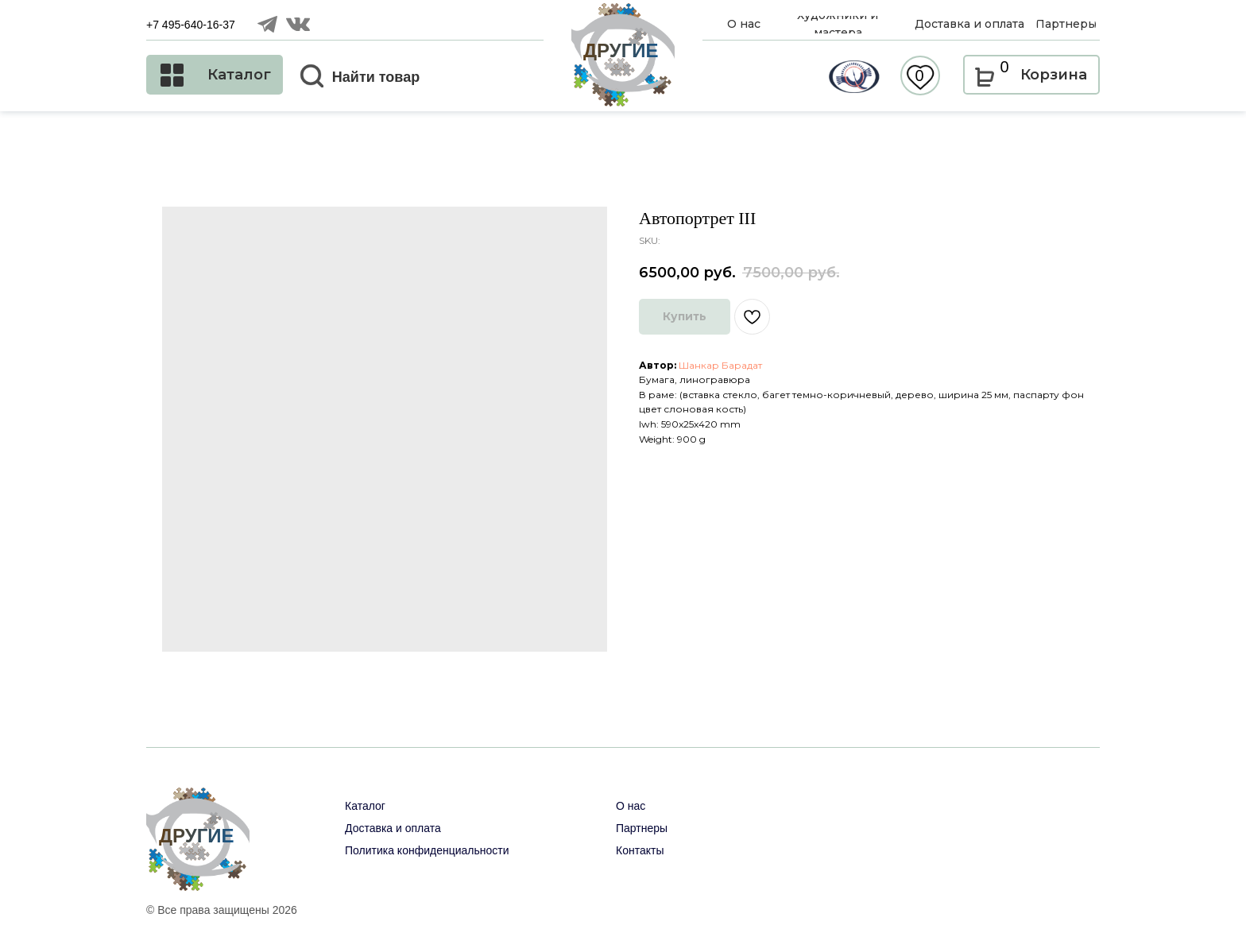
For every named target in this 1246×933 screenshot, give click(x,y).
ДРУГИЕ (621, 50)
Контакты (640, 850)
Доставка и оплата (393, 828)
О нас (630, 805)
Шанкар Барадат (720, 365)
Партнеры (642, 828)
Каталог (365, 805)
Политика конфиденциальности (427, 850)
